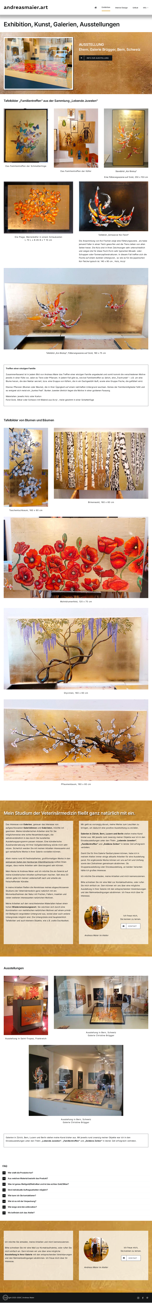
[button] (76, 1173)
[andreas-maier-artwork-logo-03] (26, 4)
